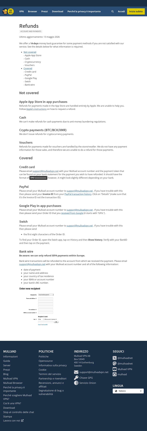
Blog (5, 374)
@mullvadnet (123, 358)
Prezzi (44, 11)
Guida (6, 360)
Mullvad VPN (10, 378)
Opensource (46, 360)
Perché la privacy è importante (84, 11)
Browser (32, 11)
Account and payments (30, 31)
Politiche (44, 356)
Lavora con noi (13, 420)
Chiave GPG (83, 378)
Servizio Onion (85, 383)
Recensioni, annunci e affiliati (51, 384)
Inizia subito (136, 11)
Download (57, 11)
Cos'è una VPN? (12, 403)
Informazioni (10, 356)
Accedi (121, 11)
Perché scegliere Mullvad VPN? (17, 397)
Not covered (30, 52)
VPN (21, 11)
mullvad (120, 374)
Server (6, 365)
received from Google (72, 213)
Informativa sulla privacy (53, 365)
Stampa (7, 416)
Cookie (42, 369)
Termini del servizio (50, 374)
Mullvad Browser (13, 382)
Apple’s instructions (36, 109)
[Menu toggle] (11, 11)
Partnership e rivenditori (52, 378)
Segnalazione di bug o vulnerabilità (51, 392)
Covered (28, 68)
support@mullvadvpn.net (46, 171)
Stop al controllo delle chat (18, 412)
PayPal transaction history (78, 194)
